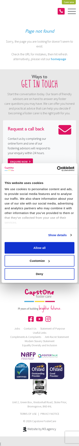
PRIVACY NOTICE (49, 414)
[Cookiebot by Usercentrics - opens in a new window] (57, 168)
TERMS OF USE (28, 414)
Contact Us (30, 328)
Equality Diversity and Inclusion (39, 345)
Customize (40, 260)
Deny (39, 273)
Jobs (17, 328)
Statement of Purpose (52, 328)
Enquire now (20, 161)
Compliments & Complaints (25, 337)
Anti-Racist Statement (57, 337)
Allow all (40, 247)
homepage (58, 59)
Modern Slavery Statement (39, 341)
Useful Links (39, 332)
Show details (57, 235)
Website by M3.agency (39, 429)
